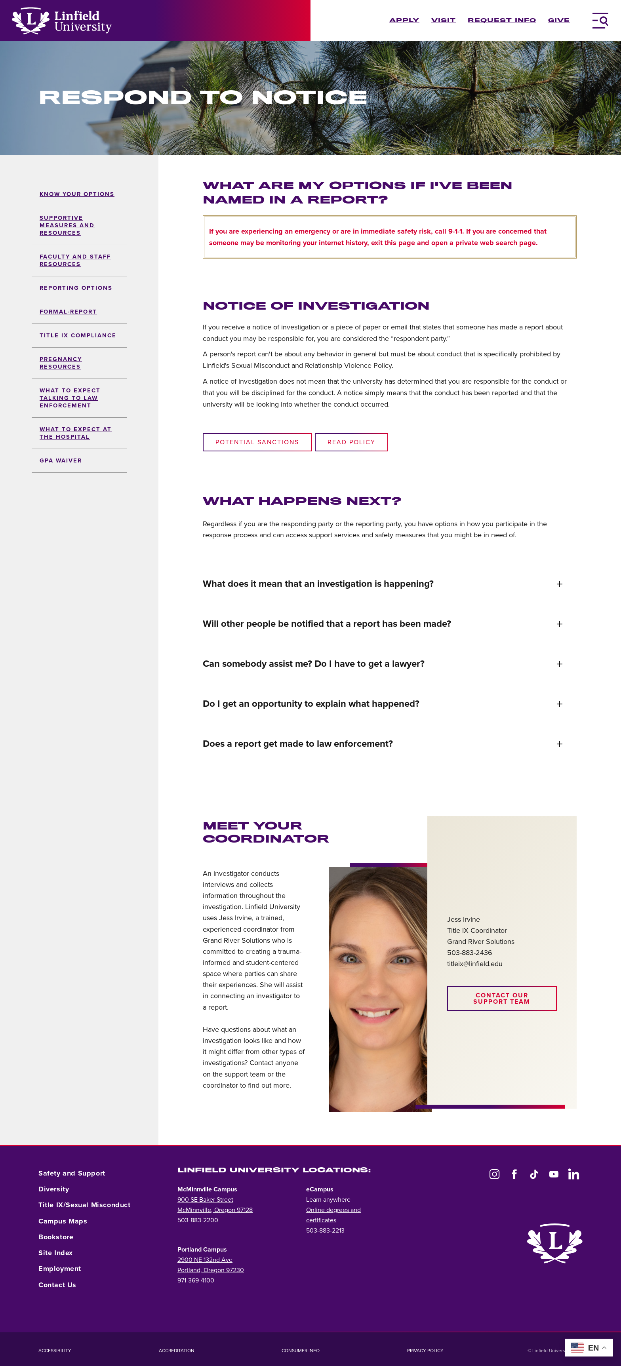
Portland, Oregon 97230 (210, 1270)
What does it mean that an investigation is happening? (383, 584)
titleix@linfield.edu (475, 963)
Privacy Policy (425, 1350)
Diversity (53, 1189)
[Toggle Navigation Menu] (600, 20)
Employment (59, 1268)
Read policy (351, 442)
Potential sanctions (257, 442)
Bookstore (55, 1237)
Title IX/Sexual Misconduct (84, 1204)
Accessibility (54, 1350)
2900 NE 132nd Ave (204, 1260)
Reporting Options (76, 288)
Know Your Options (77, 194)
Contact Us (57, 1284)
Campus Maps (63, 1221)
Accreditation (176, 1350)
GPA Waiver (61, 460)
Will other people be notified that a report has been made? (383, 624)
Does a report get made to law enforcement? (383, 744)
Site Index (55, 1252)
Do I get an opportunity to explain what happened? (383, 704)
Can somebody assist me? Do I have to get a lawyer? (383, 664)
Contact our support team (501, 998)
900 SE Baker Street (205, 1200)
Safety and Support (71, 1173)
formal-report (68, 311)
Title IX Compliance (78, 335)
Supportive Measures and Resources (67, 225)
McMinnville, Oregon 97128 (215, 1210)
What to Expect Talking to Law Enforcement (70, 398)
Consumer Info (301, 1350)
